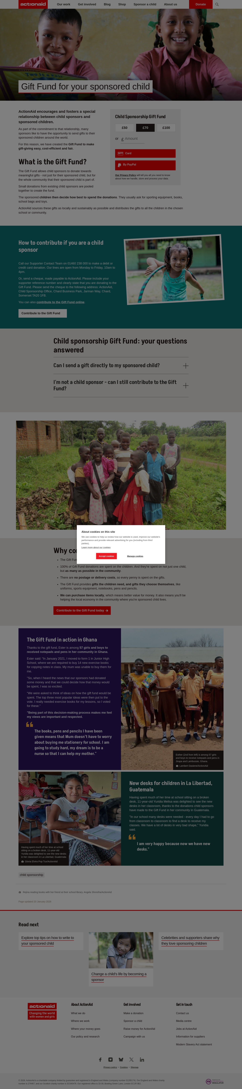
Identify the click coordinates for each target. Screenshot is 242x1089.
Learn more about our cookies (96, 547)
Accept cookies (106, 556)
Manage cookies (135, 556)
